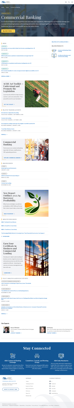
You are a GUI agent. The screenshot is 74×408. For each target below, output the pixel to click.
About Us (28, 393)
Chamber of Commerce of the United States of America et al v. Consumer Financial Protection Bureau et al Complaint (23, 307)
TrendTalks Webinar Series (7, 128)
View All (3, 134)
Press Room (51, 405)
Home (2, 7)
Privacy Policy (28, 405)
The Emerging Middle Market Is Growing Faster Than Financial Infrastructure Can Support (23, 233)
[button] (69, 2)
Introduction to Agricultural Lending (10, 112)
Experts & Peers (29, 386)
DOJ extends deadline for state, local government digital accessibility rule (19, 70)
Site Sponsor (57, 405)
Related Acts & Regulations (60, 41)
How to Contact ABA (10, 389)
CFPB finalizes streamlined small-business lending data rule (16, 63)
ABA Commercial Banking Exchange (13, 361)
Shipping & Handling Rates (14, 405)
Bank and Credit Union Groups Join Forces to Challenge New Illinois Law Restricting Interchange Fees (24, 299)
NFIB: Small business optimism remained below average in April (17, 55)
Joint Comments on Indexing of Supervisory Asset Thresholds (16, 283)
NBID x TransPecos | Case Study (9, 229)
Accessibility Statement (43, 405)
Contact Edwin (51, 333)
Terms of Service (35, 405)
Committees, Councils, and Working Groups (37, 361)
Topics (7, 7)
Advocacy (28, 390)
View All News (5, 76)
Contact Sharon (15, 333)
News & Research (30, 388)
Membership (28, 395)
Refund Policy (22, 405)
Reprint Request (5, 405)
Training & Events (30, 383)
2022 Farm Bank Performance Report (10, 175)
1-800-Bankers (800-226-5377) (9, 381)
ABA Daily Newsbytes (61, 361)
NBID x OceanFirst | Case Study (8, 225)
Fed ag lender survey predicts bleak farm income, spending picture (18, 48)
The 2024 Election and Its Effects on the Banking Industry (15, 290)
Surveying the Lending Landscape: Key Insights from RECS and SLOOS (18, 123)
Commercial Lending (6, 118)
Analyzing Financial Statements (8, 168)
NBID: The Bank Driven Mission (8, 222)
